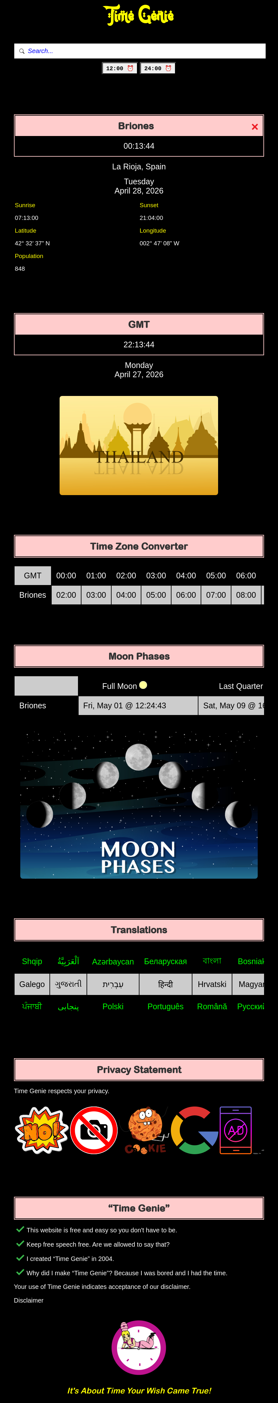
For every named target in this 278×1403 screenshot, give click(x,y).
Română (212, 1006)
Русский (252, 1006)
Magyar (252, 984)
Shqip (32, 961)
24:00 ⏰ (158, 68)
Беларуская (165, 961)
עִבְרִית (113, 984)
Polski (113, 1006)
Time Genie (139, 16)
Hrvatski (212, 984)
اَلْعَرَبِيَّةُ (68, 961)
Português (165, 1006)
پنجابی (68, 1006)
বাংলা (212, 960)
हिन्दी (165, 984)
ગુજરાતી (68, 983)
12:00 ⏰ (120, 68)
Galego (32, 984)
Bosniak (252, 961)
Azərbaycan (113, 961)
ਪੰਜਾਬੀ (32, 1006)
